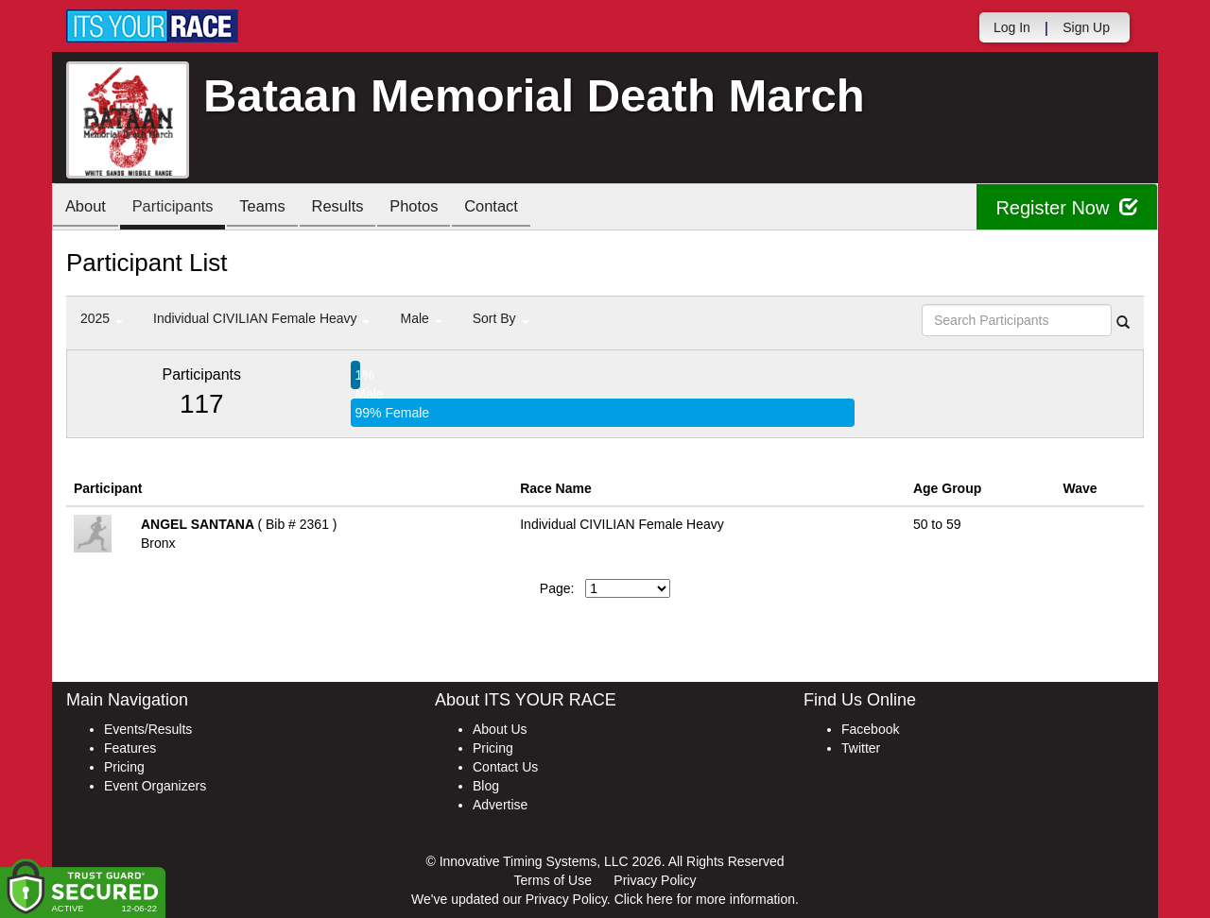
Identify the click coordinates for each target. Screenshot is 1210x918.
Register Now (1066, 207)
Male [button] (420, 318)
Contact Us (505, 766)
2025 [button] (101, 318)
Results (355, 208)
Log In (1012, 27)
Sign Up (1086, 27)
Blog (486, 785)
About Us (500, 729)
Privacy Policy (655, 880)
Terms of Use (553, 880)
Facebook (870, 729)
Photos (436, 208)
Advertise (500, 804)
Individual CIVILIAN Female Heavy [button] (261, 318)
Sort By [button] (501, 318)
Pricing (124, 766)
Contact (519, 208)
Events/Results (148, 729)
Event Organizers (155, 785)
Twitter (860, 748)
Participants (180, 208)
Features (130, 748)
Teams (275, 208)
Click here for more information (704, 899)
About (88, 208)
